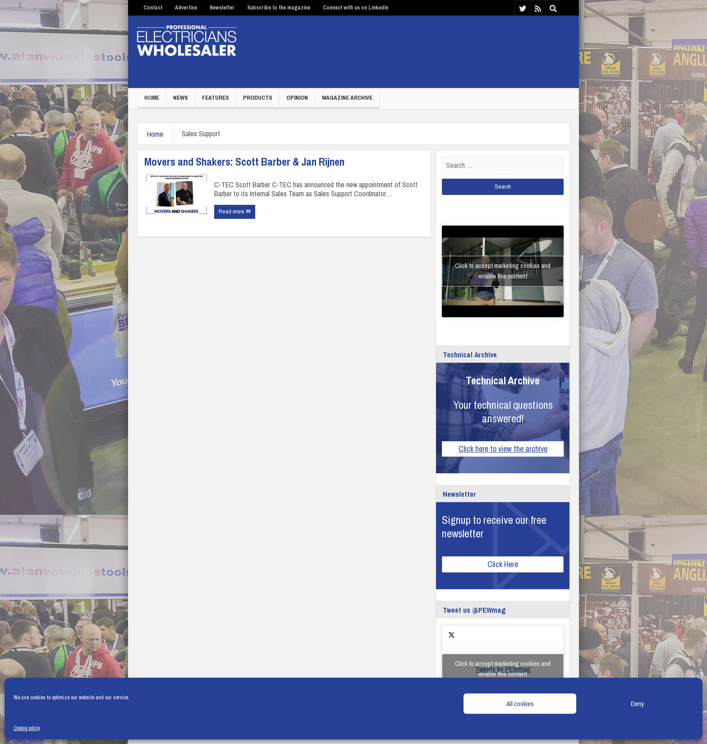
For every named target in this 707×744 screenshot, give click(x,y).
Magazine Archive (347, 98)
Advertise (186, 7)
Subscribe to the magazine (278, 7)
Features (215, 98)
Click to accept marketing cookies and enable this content (503, 271)
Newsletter (222, 7)
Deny (637, 703)
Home (151, 98)
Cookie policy (27, 728)
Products (257, 98)
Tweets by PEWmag (503, 669)
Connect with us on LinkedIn (355, 7)
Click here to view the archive (503, 448)
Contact (152, 7)
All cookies (520, 703)
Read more (235, 211)
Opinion (297, 98)
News (180, 98)
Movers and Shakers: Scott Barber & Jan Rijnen (244, 161)
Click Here (502, 564)
